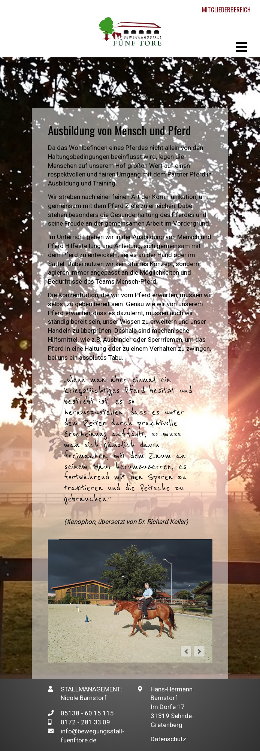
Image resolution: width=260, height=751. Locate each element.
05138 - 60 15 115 (87, 713)
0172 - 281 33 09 (85, 722)
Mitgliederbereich (226, 9)
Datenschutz (168, 739)
